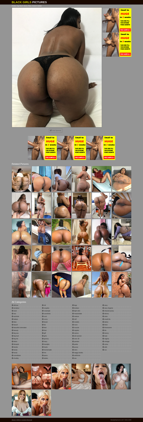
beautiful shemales (19, 327)
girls (44, 336)
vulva (105, 344)
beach (15, 325)
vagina (105, 339)
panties (75, 341)
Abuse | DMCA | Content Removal (22, 420)
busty (14, 352)
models (75, 322)
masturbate (77, 313)
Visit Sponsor (55, 130)
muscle (75, 327)
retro (74, 350)
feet (44, 327)
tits (104, 330)
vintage (105, 341)
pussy (75, 347)
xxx (104, 350)
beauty (15, 330)
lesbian (75, 308)
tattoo (105, 322)
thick (105, 325)
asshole (15, 316)
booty (15, 350)
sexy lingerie (107, 308)
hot (44, 352)
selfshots (76, 355)
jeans (45, 355)
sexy (105, 305)
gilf (44, 333)
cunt (44, 316)
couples (45, 308)
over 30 (75, 339)
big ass (15, 333)
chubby (15, 358)
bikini (14, 341)
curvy (45, 319)
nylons (75, 333)
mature (75, 316)
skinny (105, 313)
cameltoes (16, 355)
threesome (107, 327)
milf (74, 319)
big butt (15, 336)
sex (74, 358)
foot (44, 330)
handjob (45, 344)
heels (45, 347)
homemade (47, 350)
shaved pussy (108, 311)
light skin (76, 311)
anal (14, 311)
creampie (46, 311)
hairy (44, 341)
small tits (106, 319)
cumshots (46, 313)
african (15, 305)
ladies (45, 358)
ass (14, 313)
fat (44, 325)
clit (44, 305)
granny (45, 339)
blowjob (15, 344)
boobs (15, 347)
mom (75, 325)
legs (74, 305)
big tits (15, 339)
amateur (15, 308)
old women (77, 336)
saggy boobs (77, 352)
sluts (105, 316)
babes (15, 319)
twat (104, 336)
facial (45, 322)
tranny (105, 333)
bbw (14, 322)
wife (104, 347)
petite (75, 344)
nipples (75, 330)
